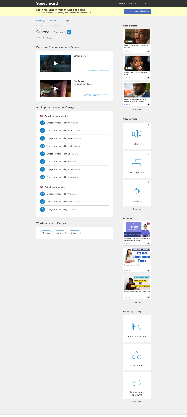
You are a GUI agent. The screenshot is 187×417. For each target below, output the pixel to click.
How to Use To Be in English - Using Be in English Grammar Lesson (137, 239)
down (89, 84)
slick (88, 81)
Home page (40, 21)
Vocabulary (54, 21)
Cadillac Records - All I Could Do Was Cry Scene (136, 47)
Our (75, 81)
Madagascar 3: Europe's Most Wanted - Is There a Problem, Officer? (96, 95)
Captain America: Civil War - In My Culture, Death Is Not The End (135, 100)
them (83, 84)
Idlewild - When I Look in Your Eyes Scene (135, 73)
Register (133, 3)
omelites (75, 233)
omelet (60, 233)
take (79, 84)
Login (122, 3)
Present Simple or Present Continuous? (137, 292)
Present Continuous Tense (132, 265)
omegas (49, 38)
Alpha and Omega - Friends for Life (98, 70)
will (75, 84)
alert (83, 56)
